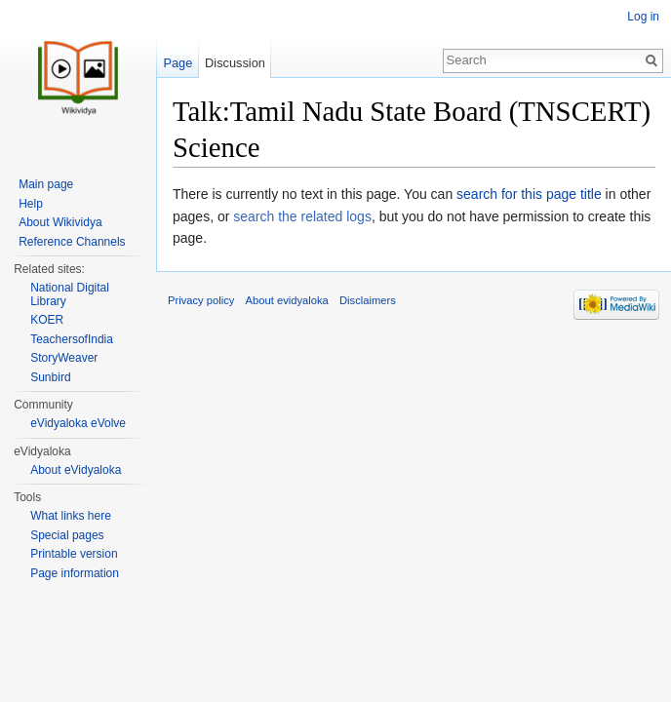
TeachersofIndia (71, 339)
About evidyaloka (287, 300)
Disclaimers (367, 300)
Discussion (235, 63)
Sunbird (50, 377)
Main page (46, 184)
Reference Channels (72, 242)
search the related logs (302, 216)
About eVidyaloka (75, 470)
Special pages (66, 535)
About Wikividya (60, 222)
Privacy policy (201, 300)
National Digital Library (69, 294)
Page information (74, 573)
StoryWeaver (64, 358)
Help (31, 204)
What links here (70, 516)
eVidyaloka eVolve (78, 423)
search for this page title (529, 194)
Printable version (73, 554)
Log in (643, 16)
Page (177, 63)
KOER (46, 320)
